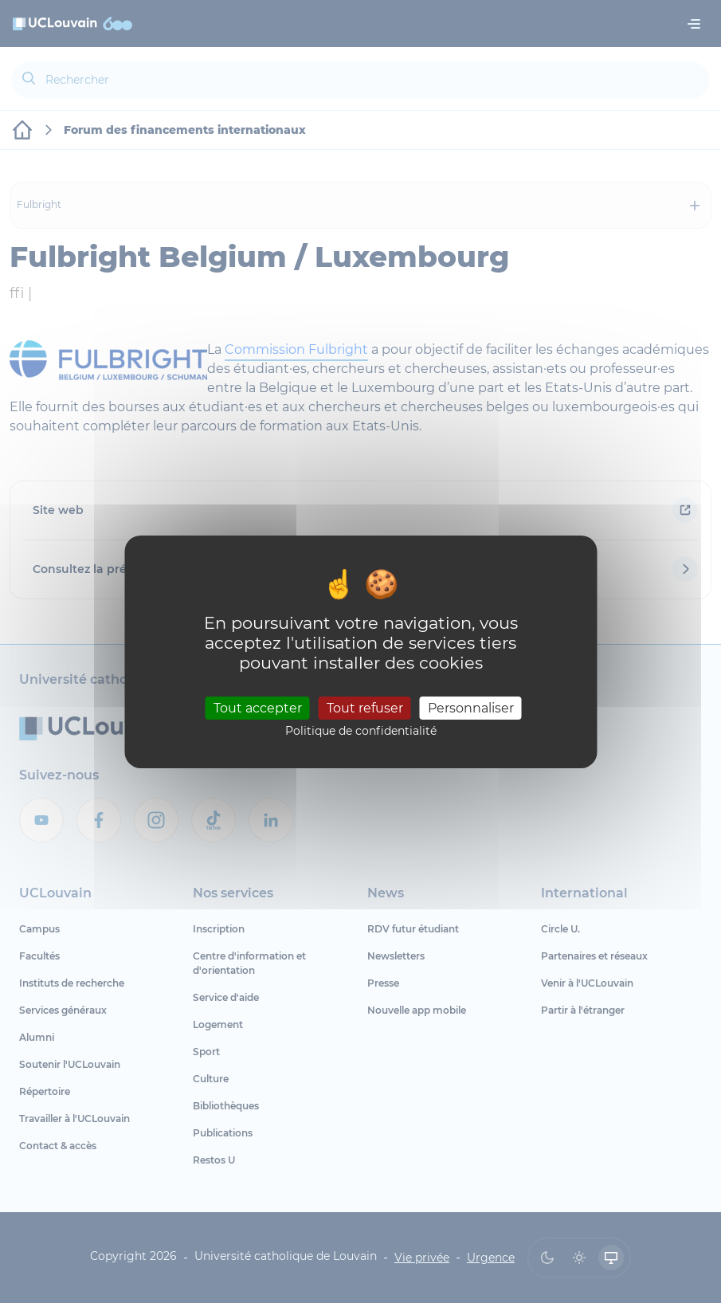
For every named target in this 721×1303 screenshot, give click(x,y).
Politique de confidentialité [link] (361, 731)
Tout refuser (365, 708)
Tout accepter (258, 708)
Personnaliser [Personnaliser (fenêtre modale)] (471, 708)
